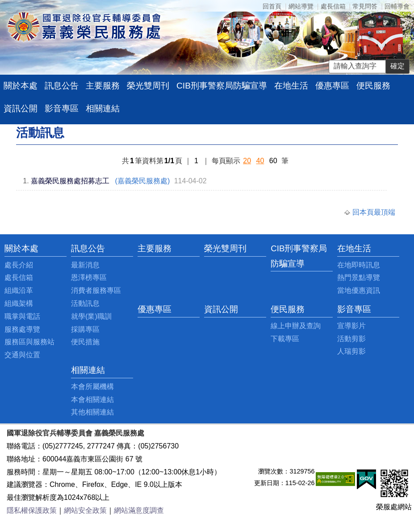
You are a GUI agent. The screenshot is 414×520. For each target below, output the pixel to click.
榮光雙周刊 (148, 85)
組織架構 (18, 303)
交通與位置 (22, 355)
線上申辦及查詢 (296, 326)
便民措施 (85, 342)
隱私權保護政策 (32, 510)
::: (6, 248)
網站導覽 (301, 6)
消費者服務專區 (96, 290)
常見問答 (364, 6)
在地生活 (291, 85)
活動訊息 (85, 303)
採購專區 (85, 329)
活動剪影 (351, 338)
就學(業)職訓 (91, 316)
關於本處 (21, 85)
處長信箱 (333, 6)
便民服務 (373, 85)
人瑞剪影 (351, 351)
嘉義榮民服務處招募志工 (70, 181)
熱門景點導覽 (358, 277)
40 (260, 161)
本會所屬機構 (92, 386)
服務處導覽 (22, 329)
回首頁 (272, 6)
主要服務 (103, 85)
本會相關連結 (92, 399)
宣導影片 (351, 326)
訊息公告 (62, 85)
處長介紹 (18, 265)
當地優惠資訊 (358, 290)
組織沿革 (18, 290)
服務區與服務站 (29, 342)
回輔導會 (397, 6)
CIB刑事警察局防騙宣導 (221, 85)
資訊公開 (21, 108)
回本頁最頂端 (373, 212)
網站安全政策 (85, 510)
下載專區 (285, 338)
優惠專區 (332, 85)
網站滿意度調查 (139, 510)
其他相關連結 (92, 412)
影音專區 (62, 108)
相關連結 (103, 108)
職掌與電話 (22, 316)
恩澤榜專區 (89, 277)
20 (247, 161)
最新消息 (85, 265)
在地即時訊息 (358, 265)
